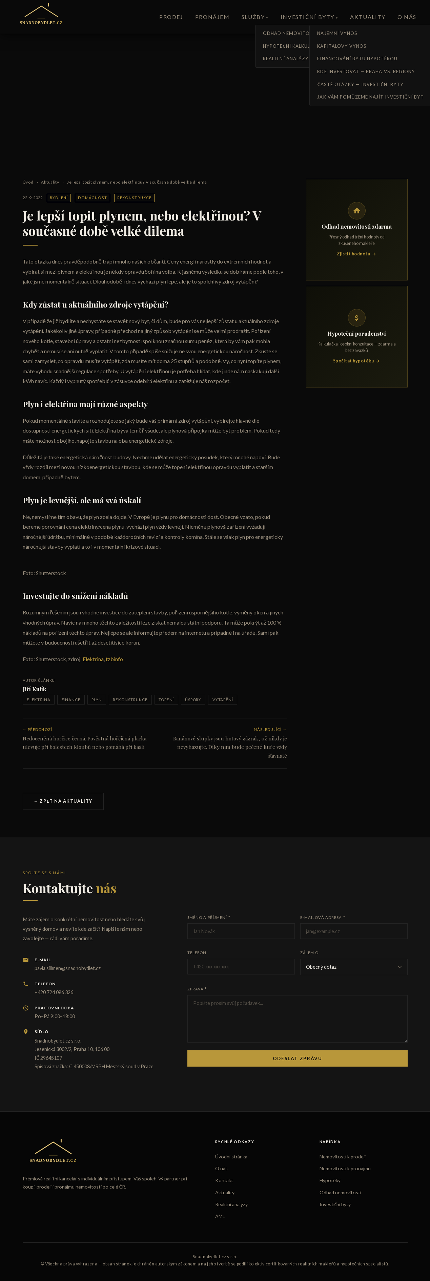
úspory (193, 699)
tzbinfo (114, 659)
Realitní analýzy (231, 1204)
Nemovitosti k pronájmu (345, 1168)
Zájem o (309, 952)
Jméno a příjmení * (208, 917)
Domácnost (92, 197)
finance (71, 699)
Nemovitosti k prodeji (343, 1156)
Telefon (197, 952)
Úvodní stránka (231, 1156)
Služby (253, 17)
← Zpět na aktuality (63, 801)
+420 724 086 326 (54, 992)
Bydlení (59, 197)
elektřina (38, 699)
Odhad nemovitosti (340, 1192)
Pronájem (212, 17)
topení (166, 699)
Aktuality (367, 17)
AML (220, 1216)
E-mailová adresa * (322, 917)
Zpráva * (197, 989)
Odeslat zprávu (297, 1058)
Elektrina (93, 659)
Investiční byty (307, 17)
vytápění (222, 699)
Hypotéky (330, 1180)
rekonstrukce (130, 699)
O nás (406, 17)
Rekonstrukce (134, 197)
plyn (96, 699)
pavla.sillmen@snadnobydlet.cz (68, 968)
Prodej (171, 17)
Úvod (28, 182)
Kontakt (224, 1180)
